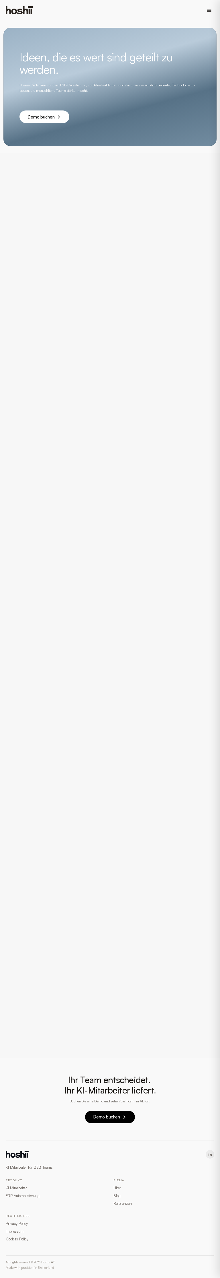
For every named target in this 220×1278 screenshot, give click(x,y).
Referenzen (122, 1203)
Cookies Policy (17, 1239)
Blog (117, 1195)
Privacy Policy (17, 1223)
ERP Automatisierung (23, 1195)
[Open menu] (209, 10)
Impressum (14, 1231)
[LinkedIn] (210, 1154)
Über (117, 1188)
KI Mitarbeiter (16, 1188)
